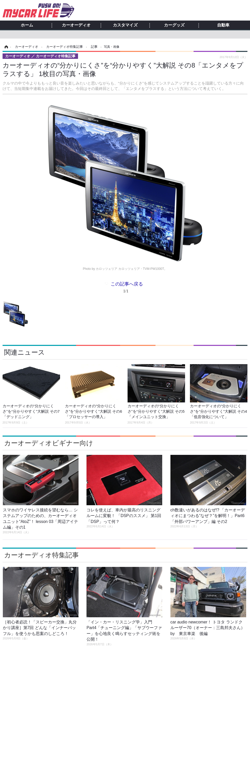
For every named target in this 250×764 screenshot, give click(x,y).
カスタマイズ (125, 25)
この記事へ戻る (127, 288)
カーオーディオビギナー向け (48, 443)
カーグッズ (174, 25)
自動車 (223, 25)
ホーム (27, 25)
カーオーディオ (76, 25)
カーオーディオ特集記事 (41, 555)
